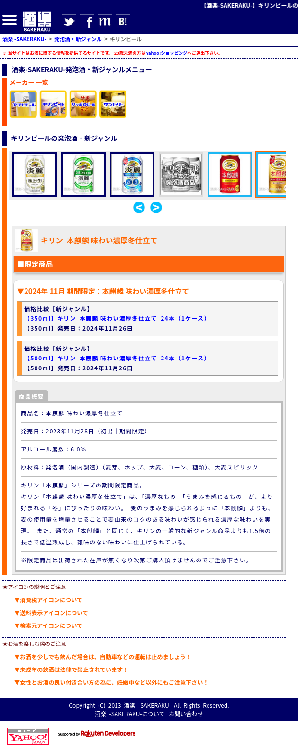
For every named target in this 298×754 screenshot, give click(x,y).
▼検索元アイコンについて (48, 625)
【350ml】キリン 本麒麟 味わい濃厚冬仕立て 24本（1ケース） (117, 318)
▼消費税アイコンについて (48, 600)
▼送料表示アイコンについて (51, 612)
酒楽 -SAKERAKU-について (129, 713)
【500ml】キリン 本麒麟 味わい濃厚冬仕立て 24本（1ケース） (117, 358)
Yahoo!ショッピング (166, 52)
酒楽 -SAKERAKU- (147, 705)
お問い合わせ (186, 713)
